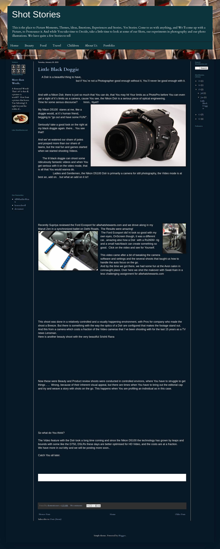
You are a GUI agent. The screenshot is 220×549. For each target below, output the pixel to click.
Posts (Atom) (55, 519)
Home (14, 46)
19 (199, 81)
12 (199, 118)
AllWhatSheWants (22, 200)
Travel (57, 46)
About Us (91, 46)
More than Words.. (18, 81)
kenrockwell (20, 205)
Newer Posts (44, 514)
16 (199, 85)
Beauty (29, 46)
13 (199, 114)
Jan (202, 97)
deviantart (19, 209)
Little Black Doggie (58, 69)
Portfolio (109, 46)
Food (43, 46)
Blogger (122, 535)
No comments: (76, 505)
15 (199, 89)
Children (73, 46)
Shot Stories (36, 14)
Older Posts (180, 514)
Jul (202, 93)
